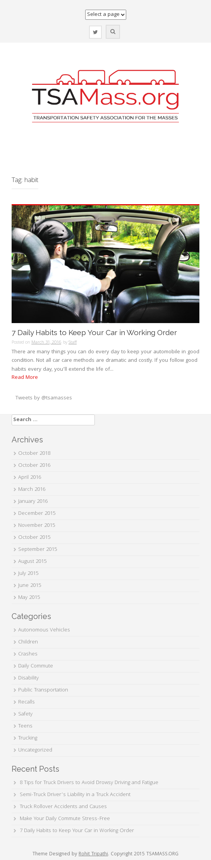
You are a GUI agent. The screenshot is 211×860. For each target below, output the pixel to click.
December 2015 (36, 513)
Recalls (26, 702)
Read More (25, 378)
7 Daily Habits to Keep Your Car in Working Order (94, 333)
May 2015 (29, 597)
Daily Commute (35, 666)
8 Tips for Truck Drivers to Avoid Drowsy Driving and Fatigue (89, 783)
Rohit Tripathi (93, 854)
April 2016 (29, 477)
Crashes (28, 654)
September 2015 (37, 549)
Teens (25, 726)
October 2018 (34, 453)
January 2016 (33, 501)
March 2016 (31, 489)
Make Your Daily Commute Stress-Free (65, 819)
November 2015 (36, 525)
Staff (73, 342)
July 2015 (28, 573)
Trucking (27, 738)
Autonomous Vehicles (44, 630)
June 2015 (29, 585)
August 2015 (32, 561)
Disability (28, 678)
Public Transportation (43, 690)
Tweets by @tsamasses (43, 398)
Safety (25, 714)
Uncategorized (35, 750)
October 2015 (34, 537)
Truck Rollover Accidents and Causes (63, 807)
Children (28, 642)
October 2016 (34, 465)
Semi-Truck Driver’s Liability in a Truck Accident (75, 795)
